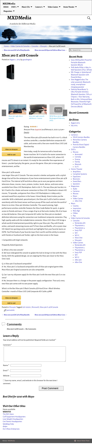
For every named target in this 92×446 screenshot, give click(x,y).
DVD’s (13, 7)
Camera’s (39, 7)
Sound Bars (77, 181)
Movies (75, 152)
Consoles (35, 46)
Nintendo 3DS (80, 223)
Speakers (76, 184)
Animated (78, 154)
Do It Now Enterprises (11, 432)
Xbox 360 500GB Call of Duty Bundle (15, 50)
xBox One (78, 201)
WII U (77, 235)
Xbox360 (43, 46)
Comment (7, 345)
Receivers (76, 179)
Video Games (53, 7)
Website (6, 379)
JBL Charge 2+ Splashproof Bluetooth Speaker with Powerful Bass (81, 74)
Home (6, 46)
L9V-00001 (26, 307)
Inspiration (77, 208)
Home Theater (68, 7)
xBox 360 (78, 260)
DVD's (73, 149)
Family (77, 162)
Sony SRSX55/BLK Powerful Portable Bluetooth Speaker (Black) (81, 62)
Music (75, 196)
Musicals (78, 164)
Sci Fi (77, 167)
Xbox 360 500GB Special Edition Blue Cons (51, 50)
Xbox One (78, 238)
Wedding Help (8, 427)
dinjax (5, 429)
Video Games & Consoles (20, 46)
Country (76, 206)
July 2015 (74, 125)
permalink (10, 310)
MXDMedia (19, 17)
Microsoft (35, 307)
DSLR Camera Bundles (81, 137)
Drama (77, 159)
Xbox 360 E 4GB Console (49, 307)
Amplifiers (77, 172)
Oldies (75, 213)
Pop (74, 216)
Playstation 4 (80, 228)
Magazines (7, 11)
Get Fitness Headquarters (12, 424)
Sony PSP (78, 230)
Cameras (76, 191)
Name (6, 368)
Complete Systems (80, 174)
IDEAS (6, 7)
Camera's (74, 135)
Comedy (78, 157)
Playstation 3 (79, 225)
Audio (75, 189)
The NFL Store (8, 417)
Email (6, 373)
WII (76, 233)
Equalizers (77, 177)
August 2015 (75, 123)
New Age (76, 211)
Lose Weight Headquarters (13, 422)
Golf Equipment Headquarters (14, 420)
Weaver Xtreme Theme (83, 443)
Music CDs (26, 7)
